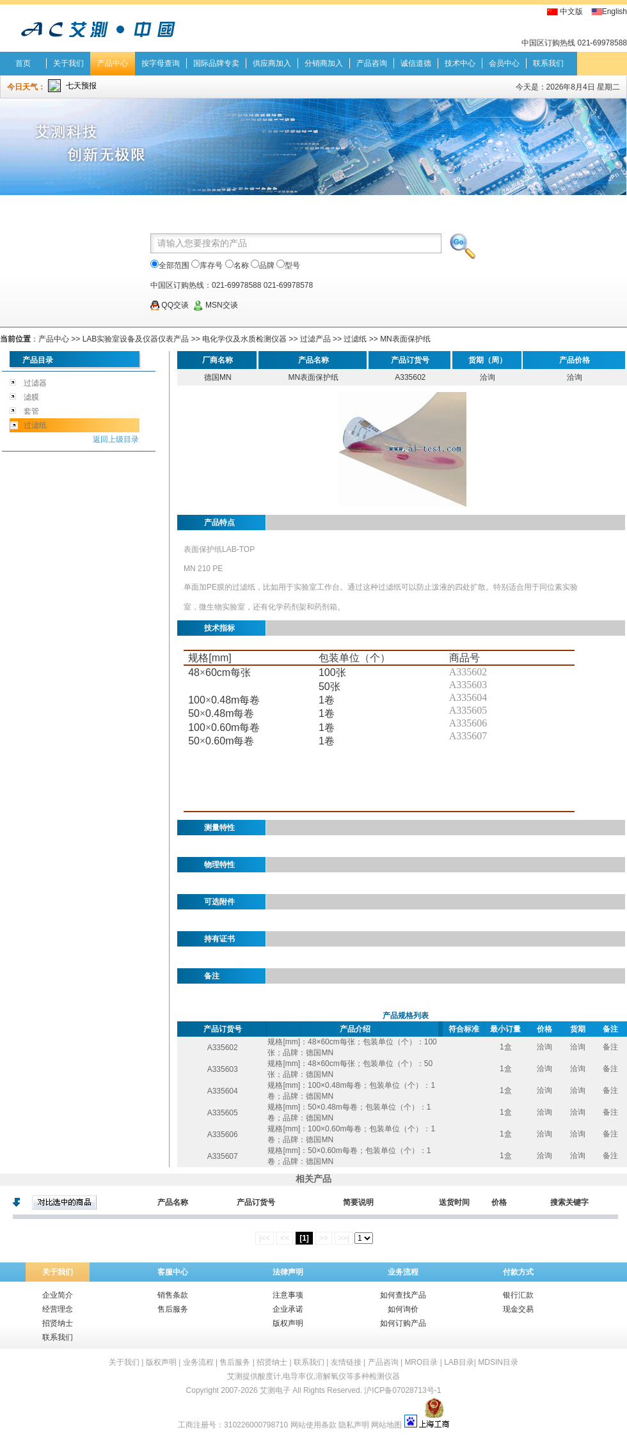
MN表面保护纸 (405, 338)
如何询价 (403, 1309)
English (614, 11)
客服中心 (172, 1272)
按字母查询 (160, 63)
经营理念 (57, 1309)
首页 (23, 63)
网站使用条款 (313, 1424)
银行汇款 (518, 1295)
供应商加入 (272, 63)
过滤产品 (315, 338)
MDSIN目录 (498, 1362)
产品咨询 (371, 63)
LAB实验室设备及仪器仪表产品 (136, 338)
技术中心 (460, 63)
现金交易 (518, 1309)
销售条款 (172, 1295)
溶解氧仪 (330, 1376)
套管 (31, 411)
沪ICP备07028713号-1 (402, 1390)
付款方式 (518, 1272)
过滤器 (35, 383)
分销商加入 (324, 63)
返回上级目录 (116, 439)
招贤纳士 (57, 1323)
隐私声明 (353, 1424)
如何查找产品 (403, 1295)
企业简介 (57, 1295)
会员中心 (504, 63)
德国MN (218, 377)
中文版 (571, 11)
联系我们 (548, 63)
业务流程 (403, 1272)
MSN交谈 (215, 305)
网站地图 (386, 1424)
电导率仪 (298, 1376)
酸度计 (269, 1376)
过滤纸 (355, 338)
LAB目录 (459, 1362)
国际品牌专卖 (216, 63)
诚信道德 (416, 63)
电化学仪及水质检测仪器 (244, 338)
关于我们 (68, 63)
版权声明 (288, 1323)
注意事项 (288, 1295)
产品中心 (112, 63)
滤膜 (31, 397)
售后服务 (172, 1309)
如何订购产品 (403, 1323)
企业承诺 (288, 1309)
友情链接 (346, 1362)
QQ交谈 (169, 305)
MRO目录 (421, 1362)
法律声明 (288, 1272)
